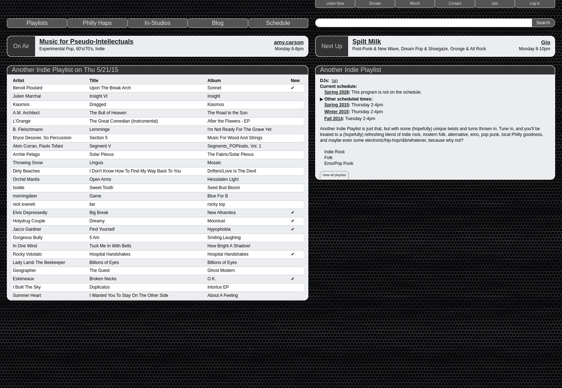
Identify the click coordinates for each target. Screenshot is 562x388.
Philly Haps (97, 98)
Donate (375, 3)
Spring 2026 (336, 167)
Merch (415, 3)
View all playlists (334, 250)
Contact (455, 3)
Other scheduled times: (348, 173)
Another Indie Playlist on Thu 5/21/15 (65, 144)
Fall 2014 (333, 193)
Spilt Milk (366, 116)
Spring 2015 (336, 179)
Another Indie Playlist (350, 144)
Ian (335, 155)
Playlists (37, 98)
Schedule (278, 98)
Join (494, 3)
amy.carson (289, 117)
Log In (535, 3)
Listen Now (335, 3)
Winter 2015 (336, 186)
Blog (218, 98)
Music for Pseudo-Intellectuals (86, 116)
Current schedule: (338, 161)
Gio (545, 117)
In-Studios (157, 98)
